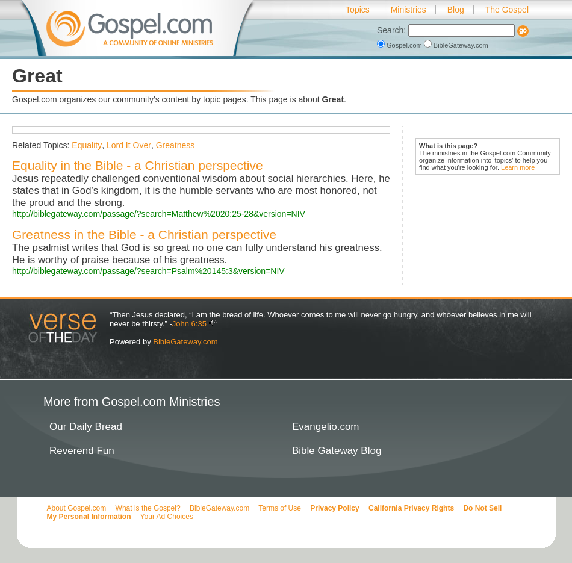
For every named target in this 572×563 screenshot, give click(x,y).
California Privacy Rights (411, 508)
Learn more (518, 167)
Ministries (408, 9)
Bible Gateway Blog (336, 450)
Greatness (175, 145)
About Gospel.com (77, 508)
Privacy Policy (334, 508)
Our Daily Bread (85, 426)
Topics (358, 9)
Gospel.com (400, 45)
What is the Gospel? (148, 508)
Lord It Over (129, 145)
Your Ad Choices (166, 516)
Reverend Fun (81, 450)
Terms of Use (279, 508)
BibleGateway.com (456, 45)
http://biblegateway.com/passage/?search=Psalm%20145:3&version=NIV (148, 271)
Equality (87, 145)
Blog (455, 9)
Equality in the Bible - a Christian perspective (137, 165)
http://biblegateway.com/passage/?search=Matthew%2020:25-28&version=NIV (158, 214)
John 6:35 (189, 323)
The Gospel (507, 9)
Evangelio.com (325, 426)
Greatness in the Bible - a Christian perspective (144, 234)
